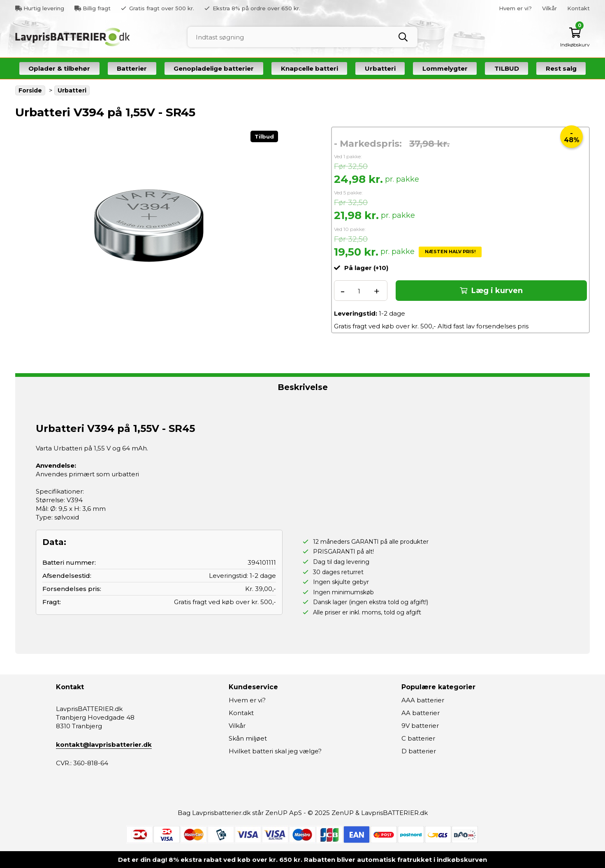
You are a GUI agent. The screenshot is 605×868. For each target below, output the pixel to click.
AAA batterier (422, 700)
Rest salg (561, 68)
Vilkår (549, 8)
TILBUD (506, 68)
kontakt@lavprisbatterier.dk (104, 744)
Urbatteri (380, 68)
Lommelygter (445, 68)
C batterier (418, 738)
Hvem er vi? (515, 8)
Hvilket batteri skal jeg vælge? (275, 751)
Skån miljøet (248, 738)
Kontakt (578, 8)
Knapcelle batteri (309, 68)
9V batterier (420, 725)
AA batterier (420, 713)
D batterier (418, 751)
